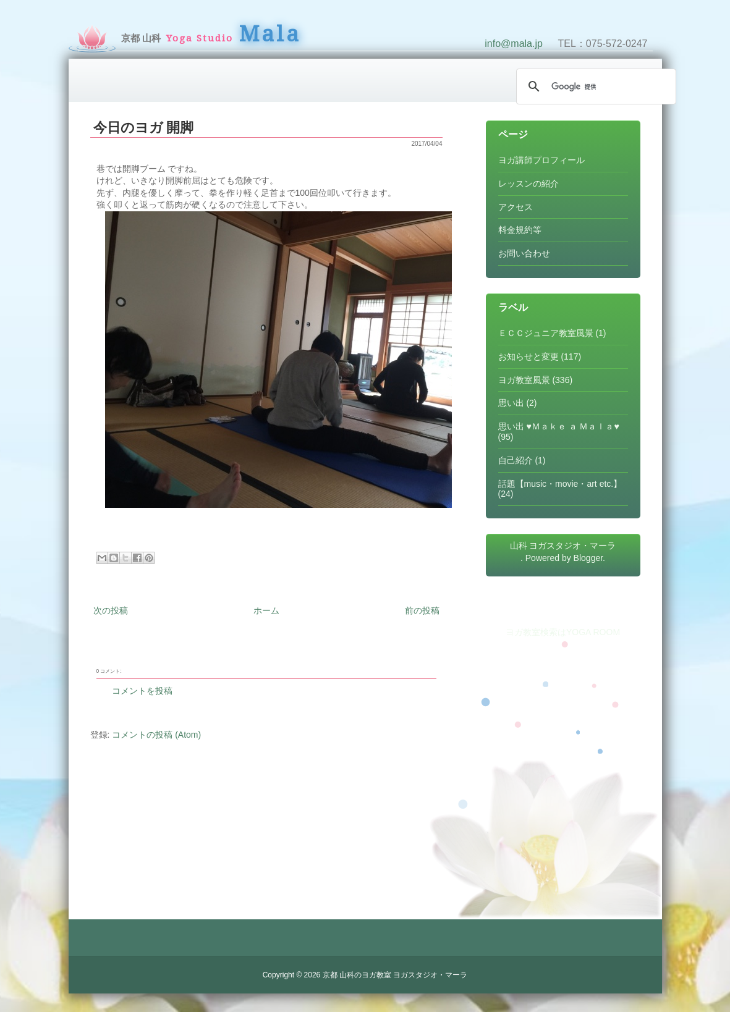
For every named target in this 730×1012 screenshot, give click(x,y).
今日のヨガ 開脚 (143, 127)
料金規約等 (519, 230)
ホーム (266, 610)
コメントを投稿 (142, 691)
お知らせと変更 (528, 356)
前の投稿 (422, 610)
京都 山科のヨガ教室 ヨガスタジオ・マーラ (395, 975)
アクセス (515, 207)
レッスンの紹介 (528, 183)
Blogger (588, 558)
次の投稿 (110, 610)
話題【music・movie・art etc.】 (560, 484)
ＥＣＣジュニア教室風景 (545, 333)
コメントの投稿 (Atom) (156, 735)
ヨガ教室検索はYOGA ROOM (563, 632)
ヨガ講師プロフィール (541, 160)
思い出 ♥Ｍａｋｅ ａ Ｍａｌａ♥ (558, 426)
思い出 (511, 403)
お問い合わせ (524, 253)
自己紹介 (515, 460)
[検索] (594, 86)
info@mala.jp (514, 43)
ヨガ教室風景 (524, 380)
